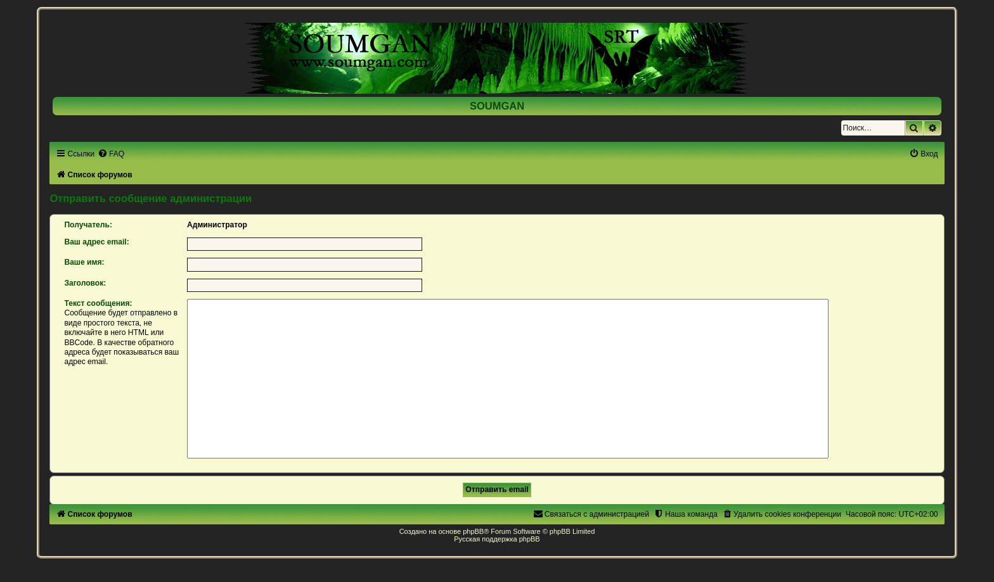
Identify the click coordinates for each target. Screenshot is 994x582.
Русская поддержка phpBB (496, 539)
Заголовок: (85, 283)
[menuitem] (111, 153)
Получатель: (88, 224)
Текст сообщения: (98, 303)
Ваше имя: (84, 262)
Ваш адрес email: (96, 241)
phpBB (473, 531)
